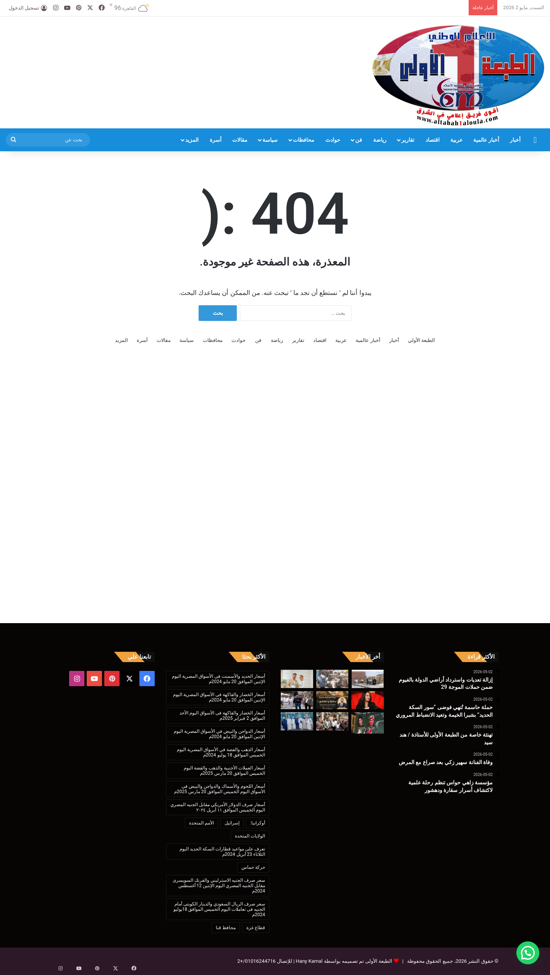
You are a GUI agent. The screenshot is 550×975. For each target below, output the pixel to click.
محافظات (303, 140)
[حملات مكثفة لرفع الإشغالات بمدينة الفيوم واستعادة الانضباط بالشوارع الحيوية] (297, 700)
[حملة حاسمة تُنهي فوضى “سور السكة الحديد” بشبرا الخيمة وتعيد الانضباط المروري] (332, 679)
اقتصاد (432, 140)
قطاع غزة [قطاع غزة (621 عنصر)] (255, 927)
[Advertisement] (183, 41)
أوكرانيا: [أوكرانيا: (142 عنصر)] (257, 823)
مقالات (239, 140)
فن (358, 140)
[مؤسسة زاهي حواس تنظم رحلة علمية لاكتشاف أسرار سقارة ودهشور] (332, 700)
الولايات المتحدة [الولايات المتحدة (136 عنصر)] (250, 836)
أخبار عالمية (486, 140)
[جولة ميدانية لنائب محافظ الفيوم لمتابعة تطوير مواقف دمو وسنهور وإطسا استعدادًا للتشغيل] (332, 721)
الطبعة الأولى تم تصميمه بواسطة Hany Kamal (343, 961)
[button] (527, 952)
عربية (456, 140)
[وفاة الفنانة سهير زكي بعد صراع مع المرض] (367, 700)
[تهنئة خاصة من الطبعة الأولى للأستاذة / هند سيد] (297, 679)
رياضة (380, 140)
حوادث (332, 140)
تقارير (407, 140)
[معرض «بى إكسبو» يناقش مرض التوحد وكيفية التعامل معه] (367, 722)
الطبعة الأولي (421, 340)
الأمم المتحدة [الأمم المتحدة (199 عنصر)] (201, 823)
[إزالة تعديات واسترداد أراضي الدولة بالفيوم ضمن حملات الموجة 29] (367, 679)
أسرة (216, 140)
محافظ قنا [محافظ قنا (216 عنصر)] (226, 927)
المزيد (192, 140)
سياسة (270, 140)
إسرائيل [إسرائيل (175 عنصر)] (232, 823)
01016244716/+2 (256, 961)
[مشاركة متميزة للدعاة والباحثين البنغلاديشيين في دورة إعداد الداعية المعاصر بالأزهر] (297, 721)
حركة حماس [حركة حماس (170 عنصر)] (253, 867)
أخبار (515, 140)
